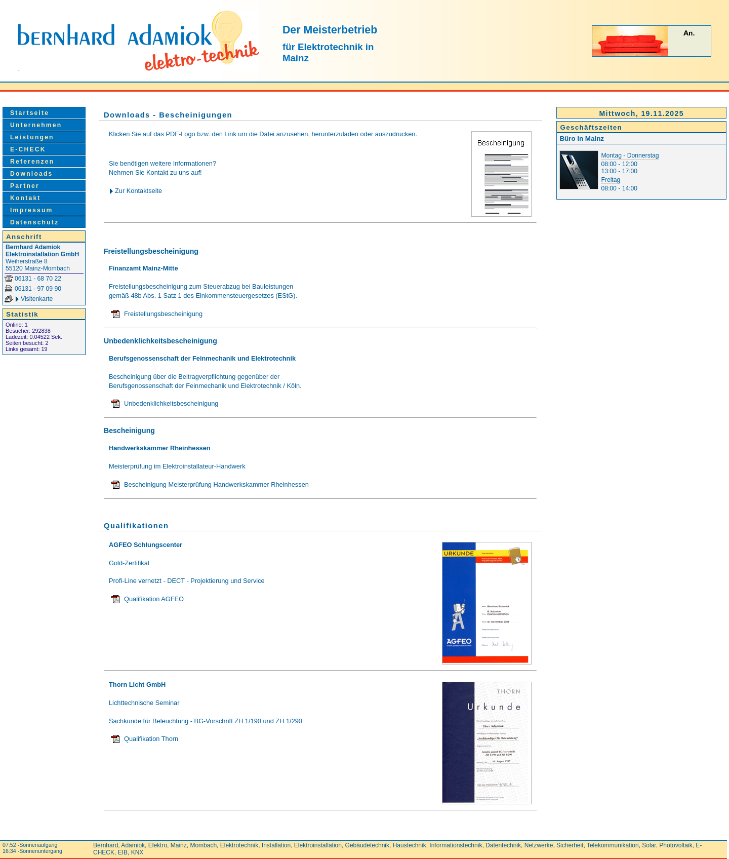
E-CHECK (28, 149)
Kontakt (25, 198)
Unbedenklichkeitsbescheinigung (171, 403)
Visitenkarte (37, 298)
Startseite (29, 112)
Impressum (31, 210)
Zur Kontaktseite (138, 190)
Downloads (31, 173)
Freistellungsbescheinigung (163, 314)
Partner (24, 185)
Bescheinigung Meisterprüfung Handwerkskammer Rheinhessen (216, 484)
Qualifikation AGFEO (154, 599)
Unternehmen (36, 125)
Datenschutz (34, 222)
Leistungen (32, 137)
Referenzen (32, 161)
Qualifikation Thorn (151, 739)
